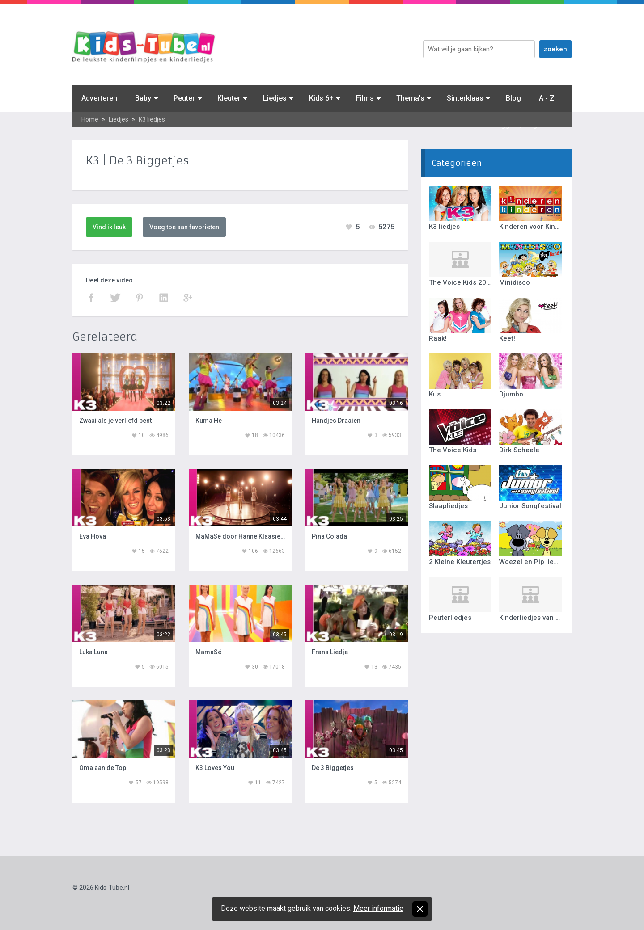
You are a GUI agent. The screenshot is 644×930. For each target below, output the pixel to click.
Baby (143, 98)
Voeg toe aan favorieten (184, 227)
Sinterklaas (465, 98)
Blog (513, 98)
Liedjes (275, 98)
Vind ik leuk (109, 227)
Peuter (184, 98)
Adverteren (99, 98)
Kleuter (229, 98)
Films (365, 98)
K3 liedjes (152, 119)
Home (89, 119)
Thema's (410, 98)
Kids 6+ (321, 98)
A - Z (547, 98)
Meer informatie (378, 908)
